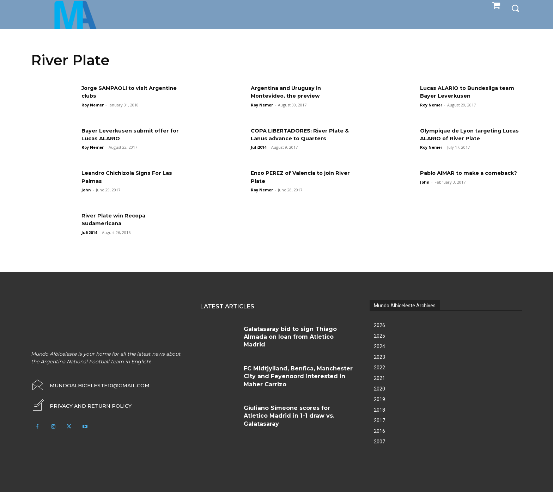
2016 (379, 431)
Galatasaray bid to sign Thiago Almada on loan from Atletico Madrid (290, 337)
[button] (515, 7)
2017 (379, 420)
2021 (379, 378)
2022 (379, 367)
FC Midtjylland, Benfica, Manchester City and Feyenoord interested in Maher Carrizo (298, 376)
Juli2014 (258, 147)
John (86, 189)
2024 (379, 346)
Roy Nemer (92, 104)
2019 (379, 399)
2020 (379, 389)
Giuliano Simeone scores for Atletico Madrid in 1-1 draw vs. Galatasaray (289, 416)
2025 (379, 336)
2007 (379, 441)
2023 (379, 357)
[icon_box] (81, 406)
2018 (379, 410)
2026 (379, 325)
